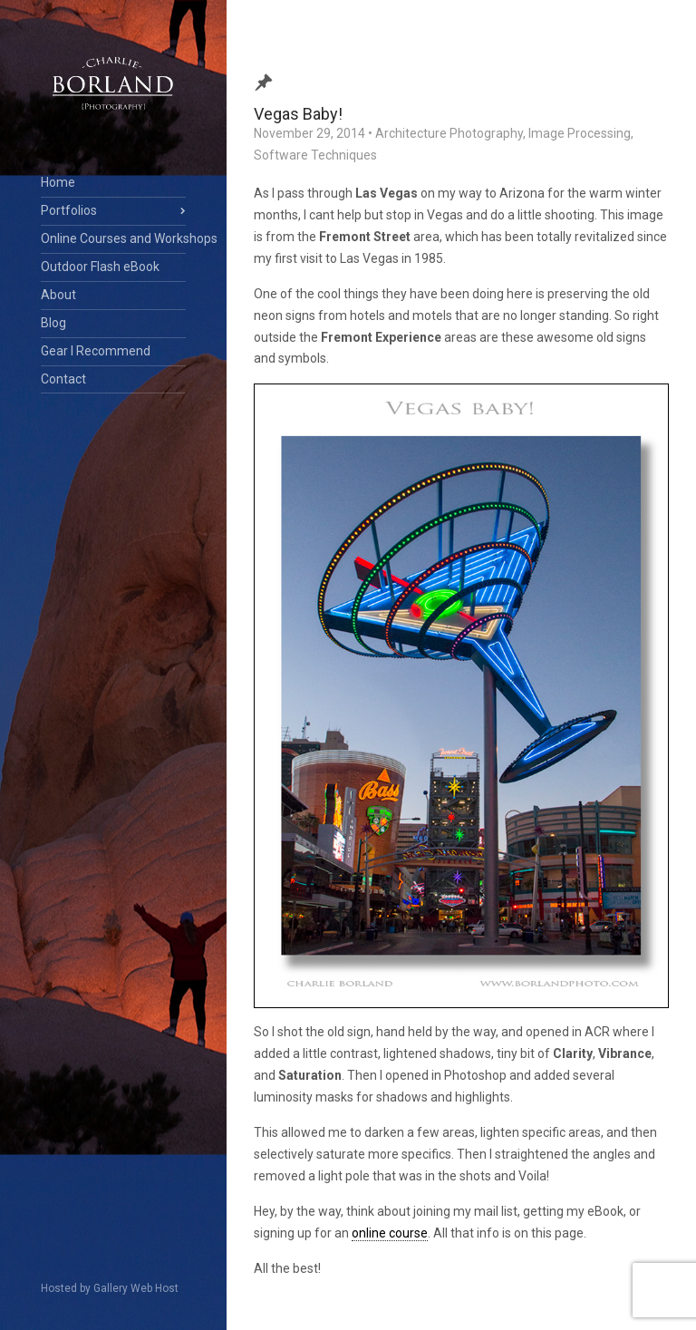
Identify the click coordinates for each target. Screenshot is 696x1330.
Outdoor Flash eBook (100, 266)
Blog (53, 323)
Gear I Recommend (95, 351)
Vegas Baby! (298, 113)
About (58, 294)
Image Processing (579, 133)
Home (58, 182)
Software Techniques (315, 155)
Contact (63, 379)
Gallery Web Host (136, 1288)
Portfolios (69, 210)
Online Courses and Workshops (113, 238)
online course (390, 1233)
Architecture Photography (449, 133)
